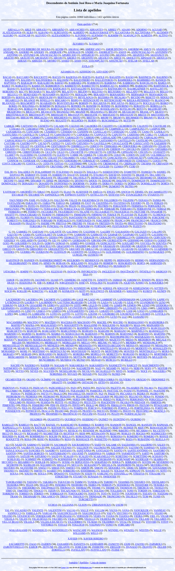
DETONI (8, 180)
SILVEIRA (156, 465)
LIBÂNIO (93, 308)
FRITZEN (104, 223)
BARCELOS (146, 83)
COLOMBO (68, 157)
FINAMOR (156, 211)
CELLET (24, 146)
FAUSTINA (102, 203)
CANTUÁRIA (10, 134)
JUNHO (140, 282)
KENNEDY (80, 288)
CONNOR (12, 160)
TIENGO (159, 487)
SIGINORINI (124, 465)
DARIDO (57, 175)
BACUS (56, 77)
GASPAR (113, 234)
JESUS (159, 280)
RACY (37, 425)
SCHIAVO (157, 456)
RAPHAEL (163, 425)
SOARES (52, 470)
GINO (64, 240)
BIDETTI (150, 97)
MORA (165, 351)
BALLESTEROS (104, 80)
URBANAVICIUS (101, 505)
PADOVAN (9, 388)
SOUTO (28, 473)
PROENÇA (160, 411)
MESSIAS (144, 345)
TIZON (52, 490)
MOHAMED (8, 351)
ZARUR (33, 547)
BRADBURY (155, 109)
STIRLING (103, 473)
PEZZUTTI (90, 402)
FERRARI (109, 209)
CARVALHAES (130, 137)
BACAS (7, 77)
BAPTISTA (10, 83)
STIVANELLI (121, 473)
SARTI (145, 453)
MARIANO (120, 331)
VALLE (84, 510)
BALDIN (26, 80)
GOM (48, 243)
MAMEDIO (65, 328)
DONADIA (28, 183)
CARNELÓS (72, 137)
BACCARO (22, 77)
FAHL (32, 200)
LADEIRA (66, 299)
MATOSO (23, 339)
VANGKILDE (141, 510)
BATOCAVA (59, 88)
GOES (6, 243)
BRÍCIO (25, 117)
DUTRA (129, 186)
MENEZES (53, 345)
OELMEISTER (13, 379)
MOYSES (127, 357)
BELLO (164, 91)
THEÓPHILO (48, 487)
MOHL (23, 351)
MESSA (130, 345)
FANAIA (143, 200)
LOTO (53, 314)
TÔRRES (39, 493)
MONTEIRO (112, 351)
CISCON (143, 152)
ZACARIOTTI (16, 544)
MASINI (51, 336)
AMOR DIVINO (114, 49)
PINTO (76, 405)
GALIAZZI (141, 231)
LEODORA (162, 305)
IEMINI (24, 271)
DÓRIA (132, 183)
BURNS (92, 120)
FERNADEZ (154, 206)
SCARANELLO (101, 456)
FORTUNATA (83, 220)
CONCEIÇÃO (134, 157)
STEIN (88, 473)
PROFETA (35, 414)
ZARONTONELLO (13, 547)
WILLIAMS (79, 533)
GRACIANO (63, 246)
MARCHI (32, 331)
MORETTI (112, 354)
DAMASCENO (111, 172)
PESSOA (31, 402)
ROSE (40, 439)
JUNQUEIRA (156, 282)
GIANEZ (42, 240)
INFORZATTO (89, 271)
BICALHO (120, 97)
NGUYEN (48, 371)
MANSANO (117, 328)
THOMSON (126, 487)
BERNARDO (156, 94)
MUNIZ (81, 360)
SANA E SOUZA (15, 450)
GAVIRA (39, 237)
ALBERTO (78, 32)
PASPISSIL (143, 390)
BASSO (11, 88)
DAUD (71, 175)
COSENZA (142, 160)
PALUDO (163, 388)
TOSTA (92, 493)
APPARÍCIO (87, 55)
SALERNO (146, 444)
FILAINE (85, 211)
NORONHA (56, 374)
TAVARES (139, 482)
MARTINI (143, 334)
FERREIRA (14, 211)
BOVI (139, 109)
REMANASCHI (158, 427)
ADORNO (141, 29)
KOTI (82, 291)
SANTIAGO (102, 450)
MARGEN (87, 331)
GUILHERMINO (135, 252)
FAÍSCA (44, 200)
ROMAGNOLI (83, 436)
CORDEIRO (71, 160)
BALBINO (162, 77)
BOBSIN (83, 103)
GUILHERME (113, 252)
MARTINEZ (126, 334)
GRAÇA (29, 246)
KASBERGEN (46, 288)
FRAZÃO (31, 223)
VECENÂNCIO (141, 513)
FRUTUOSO (155, 223)
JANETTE (86, 280)
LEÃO (162, 302)
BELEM (82, 91)
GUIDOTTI (77, 252)
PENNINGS (27, 399)
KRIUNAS (132, 291)
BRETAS (11, 117)
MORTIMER (161, 354)
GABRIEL (21, 231)
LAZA (104, 302)
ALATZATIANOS (12, 32)
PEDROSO (49, 396)
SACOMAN (60, 444)
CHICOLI (131, 149)
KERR (94, 288)
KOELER (22, 291)
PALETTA (116, 388)
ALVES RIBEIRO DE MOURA (33, 49)
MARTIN (110, 334)
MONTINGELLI (148, 351)
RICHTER (68, 433)
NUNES (116, 374)
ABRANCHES (77, 29)
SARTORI (159, 453)
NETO (7, 371)
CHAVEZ (100, 149)
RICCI (5, 433)
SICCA (75, 465)
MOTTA (77, 357)
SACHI (45, 444)
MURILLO (126, 360)
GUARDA (143, 249)
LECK (21, 305)
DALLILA (92, 172)
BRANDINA (97, 112)
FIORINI (46, 214)
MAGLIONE (90, 325)
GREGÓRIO (36, 249)
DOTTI (41, 186)
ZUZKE (115, 550)
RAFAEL (51, 425)
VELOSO (7, 516)
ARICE (117, 58)
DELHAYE (46, 177)
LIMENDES (162, 308)
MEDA (129, 339)
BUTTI (127, 120)
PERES (76, 399)
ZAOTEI (139, 544)
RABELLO (8, 425)
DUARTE (96, 186)
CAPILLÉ (44, 134)
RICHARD (33, 433)
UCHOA (52, 505)
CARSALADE (108, 137)
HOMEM (108, 263)
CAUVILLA (100, 143)
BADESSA (71, 77)
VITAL (123, 522)
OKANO (31, 379)
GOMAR (60, 243)
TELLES (44, 485)
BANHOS (161, 80)
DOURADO (56, 186)
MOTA (45, 357)
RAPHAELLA (10, 427)
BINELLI (45, 100)
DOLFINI (121, 180)
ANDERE (24, 52)
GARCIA (62, 234)
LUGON (77, 317)
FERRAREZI (92, 209)
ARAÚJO (9, 58)
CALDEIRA (90, 126)
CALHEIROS (125, 126)
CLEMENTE (45, 155)
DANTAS (15, 175)
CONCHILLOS (155, 157)
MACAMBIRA (14, 322)
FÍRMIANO (80, 214)
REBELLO (72, 427)
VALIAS (71, 510)
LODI (129, 311)
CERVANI (147, 146)
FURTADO (100, 226)
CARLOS (163, 134)
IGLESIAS (56, 271)
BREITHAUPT (37, 114)
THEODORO (29, 487)
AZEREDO (85, 71)
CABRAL (9, 126)
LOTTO (79, 314)
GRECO (7, 249)
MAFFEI (16, 325)
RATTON (56, 427)
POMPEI (78, 408)
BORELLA (156, 106)
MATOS (8, 339)
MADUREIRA (156, 322)
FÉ (147, 203)
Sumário (73, 562)
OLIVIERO (125, 379)
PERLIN (120, 399)
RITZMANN (98, 433)
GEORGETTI (71, 237)
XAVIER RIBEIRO (93, 538)
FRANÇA (120, 220)
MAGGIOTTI (71, 325)
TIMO (9, 490)
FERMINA (137, 206)
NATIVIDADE (31, 368)
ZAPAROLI (155, 544)
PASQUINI (159, 390)
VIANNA (124, 516)
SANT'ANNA (84, 450)
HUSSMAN (120, 266)
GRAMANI (109, 246)
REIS (141, 427)
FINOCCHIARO (28, 214)
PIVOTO (12, 408)
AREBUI (71, 58)
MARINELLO (156, 331)
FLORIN (25, 217)
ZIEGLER (115, 547)
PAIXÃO (101, 388)
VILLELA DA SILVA (51, 522)
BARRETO (71, 86)
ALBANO (43, 32)
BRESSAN (73, 114)
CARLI (149, 134)
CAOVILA (28, 134)
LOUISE (92, 314)
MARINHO (10, 334)
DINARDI (36, 180)
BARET (6, 86)
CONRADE (29, 160)
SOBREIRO (69, 470)
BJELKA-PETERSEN (138, 100)
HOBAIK (61, 263)
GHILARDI (26, 240)
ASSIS (77, 60)
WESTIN (144, 530)
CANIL (133, 131)
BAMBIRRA (143, 80)
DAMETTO (130, 172)
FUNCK (68, 226)
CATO (68, 143)
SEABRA (158, 459)
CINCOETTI (95, 152)
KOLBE (53, 291)
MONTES (129, 351)
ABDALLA (14, 29)
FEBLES (158, 203)
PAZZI (111, 393)
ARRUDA (36, 60)
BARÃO (59, 83)
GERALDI (88, 237)
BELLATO (132, 91)
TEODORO (77, 485)
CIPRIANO (127, 152)
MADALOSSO (136, 322)
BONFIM (91, 106)
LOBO (117, 311)
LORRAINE (38, 314)
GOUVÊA (161, 243)
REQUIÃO (57, 430)
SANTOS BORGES (33, 453)
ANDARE (8, 52)
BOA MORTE (27, 103)
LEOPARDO (8, 308)
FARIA (46, 203)
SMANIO (9, 470)
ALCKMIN (162, 32)
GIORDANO (79, 240)
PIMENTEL (9, 405)
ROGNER (7, 436)
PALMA (148, 388)
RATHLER (40, 427)
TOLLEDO (116, 490)
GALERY (105, 231)
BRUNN (148, 117)
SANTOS (11, 453)
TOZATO (147, 493)
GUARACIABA (108, 249)
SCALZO (83, 456)
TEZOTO (12, 487)
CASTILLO (159, 140)
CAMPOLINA (136, 129)
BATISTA (41, 88)
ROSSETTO (100, 439)
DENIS (113, 177)
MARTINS (159, 334)
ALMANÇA (129, 35)
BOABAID (46, 103)
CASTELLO (124, 140)
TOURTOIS (131, 493)
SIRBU (130, 468)
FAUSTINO (120, 203)
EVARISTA (154, 194)
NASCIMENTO (150, 365)
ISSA (85, 274)
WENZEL (129, 530)
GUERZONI (42, 252)
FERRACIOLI (51, 209)
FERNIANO (32, 209)
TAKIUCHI (64, 482)
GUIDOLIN (60, 252)
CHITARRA (161, 149)
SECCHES (7, 462)
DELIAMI (62, 177)
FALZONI (128, 200)
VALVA (113, 510)
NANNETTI (115, 365)
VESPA (97, 516)
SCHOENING (84, 459)
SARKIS (110, 453)
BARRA (36, 86)
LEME (105, 305)
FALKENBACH (90, 200)
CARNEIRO (51, 137)
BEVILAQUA (85, 97)
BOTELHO (126, 109)
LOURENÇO (127, 314)
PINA (24, 405)
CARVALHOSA (13, 140)
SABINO (32, 444)
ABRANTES (96, 29)
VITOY (165, 522)
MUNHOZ (66, 360)
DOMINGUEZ (9, 183)
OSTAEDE (87, 382)
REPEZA (42, 430)
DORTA (165, 183)
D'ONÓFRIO (61, 183)
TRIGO (64, 496)
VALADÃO (20, 510)
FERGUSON (120, 206)
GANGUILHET (43, 234)
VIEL (153, 516)
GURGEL (78, 255)
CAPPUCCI (100, 134)
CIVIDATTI (159, 152)
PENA (147, 396)
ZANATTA (79, 544)
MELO (116, 342)
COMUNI (97, 157)
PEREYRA (92, 399)
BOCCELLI (149, 103)
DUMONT (114, 186)
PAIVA (86, 388)
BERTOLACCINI (25, 97)
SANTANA (66, 450)
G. (10, 231)
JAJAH (54, 280)
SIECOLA (106, 465)
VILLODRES (75, 522)
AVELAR (132, 60)
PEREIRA (60, 399)
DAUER (84, 175)
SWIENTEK (109, 476)
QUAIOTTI (53, 419)
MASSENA (67, 336)
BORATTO (139, 106)
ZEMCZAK (81, 547)
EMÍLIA (97, 192)
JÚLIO (127, 282)
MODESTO (141, 348)
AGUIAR (157, 29)
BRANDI (80, 112)
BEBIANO (8, 91)
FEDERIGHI (16, 206)
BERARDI (99, 94)
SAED (97, 444)
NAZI (98, 368)
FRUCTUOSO (135, 223)
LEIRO (51, 305)
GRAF (94, 246)
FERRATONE (144, 209)
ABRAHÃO (58, 29)
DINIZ (49, 180)
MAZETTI (115, 339)
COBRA (87, 155)
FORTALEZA (64, 220)
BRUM (117, 117)
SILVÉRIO (9, 468)
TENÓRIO (60, 485)
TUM (145, 496)
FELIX (60, 206)
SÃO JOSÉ (77, 453)
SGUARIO (46, 465)
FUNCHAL (53, 226)
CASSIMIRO (64, 140)
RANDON (115, 425)
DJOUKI (106, 180)
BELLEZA (149, 91)
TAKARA (47, 482)
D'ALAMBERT (43, 172)
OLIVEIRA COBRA (103, 379)
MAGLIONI (108, 325)
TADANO (32, 482)
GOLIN (36, 243)
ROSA (27, 439)
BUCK (161, 117)
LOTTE (66, 314)
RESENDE (88, 430)
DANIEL (161, 172)
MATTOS (82, 339)
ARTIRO (52, 60)
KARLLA (28, 288)
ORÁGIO (141, 379)
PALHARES (132, 388)
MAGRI (124, 325)
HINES (47, 263)
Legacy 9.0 (65, 567)
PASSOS (15, 393)
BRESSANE (91, 114)
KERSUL (108, 288)
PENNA (12, 399)
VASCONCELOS (91, 513)
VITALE (136, 522)
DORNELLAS (148, 183)
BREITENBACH (15, 114)
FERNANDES (11, 209)
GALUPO (157, 231)
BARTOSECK (161, 86)
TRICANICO (48, 496)
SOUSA (14, 473)
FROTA (119, 223)
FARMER (75, 203)
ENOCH (125, 192)
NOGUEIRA (159, 371)
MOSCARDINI (16, 357)
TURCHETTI (86, 499)
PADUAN (38, 388)
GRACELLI (45, 246)
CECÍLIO (10, 146)
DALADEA (24, 172)
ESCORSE (34, 194)
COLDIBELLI (158, 155)
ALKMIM (113, 35)
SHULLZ (61, 465)
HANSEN (29, 260)
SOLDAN (119, 470)
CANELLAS (100, 131)
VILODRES (108, 522)
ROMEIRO (133, 436)
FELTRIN (103, 206)
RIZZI (113, 433)
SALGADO (10, 447)
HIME (35, 263)
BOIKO (164, 103)
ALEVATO (40, 35)
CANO (145, 131)
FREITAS (61, 223)
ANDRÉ (89, 52)
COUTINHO (75, 163)
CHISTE (145, 149)
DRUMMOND (77, 186)
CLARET (10, 155)
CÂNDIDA (50, 131)
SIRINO (143, 468)
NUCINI (102, 374)
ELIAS (67, 192)
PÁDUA (24, 388)
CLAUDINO (26, 155)
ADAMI (125, 29)
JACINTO (24, 280)
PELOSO (119, 396)
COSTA (157, 160)
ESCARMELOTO (158, 192)
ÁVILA (86, 66)
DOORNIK (79, 183)
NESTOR (162, 368)
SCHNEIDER (65, 459)
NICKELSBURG (68, 371)
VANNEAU (160, 510)
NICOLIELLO (103, 371)
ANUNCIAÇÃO (48, 55)
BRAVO (159, 112)
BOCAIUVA (99, 103)
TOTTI (115, 493)
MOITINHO (38, 351)
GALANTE (55, 231)
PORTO (159, 408)
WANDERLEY (60, 530)
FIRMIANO (62, 214)
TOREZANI (158, 490)
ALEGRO (8, 35)
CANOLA (159, 131)
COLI (40, 157)
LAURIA (29, 302)
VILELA (72, 519)
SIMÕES (70, 468)
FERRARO (126, 209)
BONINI (105, 106)
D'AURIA (98, 175)
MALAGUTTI (33, 328)
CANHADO (118, 131)
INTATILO (145, 271)
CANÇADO (32, 131)
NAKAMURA (76, 365)
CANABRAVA (13, 131)
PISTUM (144, 405)
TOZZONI (162, 493)
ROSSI (115, 439)
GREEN (20, 249)
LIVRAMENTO (75, 311)
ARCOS (57, 58)
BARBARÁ (75, 83)
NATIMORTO (10, 368)
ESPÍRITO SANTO (75, 194)
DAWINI (126, 175)
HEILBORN (73, 260)
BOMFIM (44, 106)
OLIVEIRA (79, 379)
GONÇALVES (108, 243)
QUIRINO (136, 419)
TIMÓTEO (23, 490)
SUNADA (93, 476)
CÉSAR (162, 146)
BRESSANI (109, 114)
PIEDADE (140, 402)
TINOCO (38, 490)
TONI (130, 490)
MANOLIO (100, 328)
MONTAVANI (78, 351)
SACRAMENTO (81, 444)
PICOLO (125, 402)
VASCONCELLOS (67, 513)
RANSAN (146, 425)
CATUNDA (83, 143)
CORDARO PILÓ (50, 160)
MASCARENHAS (32, 336)
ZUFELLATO (78, 550)
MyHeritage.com (86, 567)
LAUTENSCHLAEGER (70, 302)
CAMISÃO (82, 129)
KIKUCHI (122, 288)
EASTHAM (9, 192)
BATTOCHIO (115, 88)
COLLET (52, 157)
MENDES (131, 342)
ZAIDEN (46, 544)
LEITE (77, 305)
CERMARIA (111, 146)
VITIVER (151, 522)
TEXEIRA (158, 485)
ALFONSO (81, 35)
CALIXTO (142, 126)
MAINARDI (153, 325)
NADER (44, 365)
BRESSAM (57, 114)
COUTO (92, 163)
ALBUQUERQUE (98, 32)
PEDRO (154, 393)
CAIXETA (43, 126)
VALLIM (99, 510)
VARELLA (31, 513)
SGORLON (29, 465)
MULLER (157, 357)
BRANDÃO (63, 112)
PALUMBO (11, 390)
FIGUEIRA (47, 211)
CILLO (60, 152)
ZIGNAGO (131, 547)
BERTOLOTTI (65, 97)
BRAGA (30, 112)
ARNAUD (145, 58)
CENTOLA (40, 146)
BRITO (76, 117)
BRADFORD (14, 112)
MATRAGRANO (42, 339)
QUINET (103, 419)
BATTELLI (97, 88)
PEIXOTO (65, 396)
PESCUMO (15, 402)
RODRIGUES (158, 433)
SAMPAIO (149, 447)
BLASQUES (9, 103)
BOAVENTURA (65, 103)
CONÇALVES (115, 157)
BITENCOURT (91, 100)
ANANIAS (162, 49)
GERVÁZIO (159, 237)
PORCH (92, 408)
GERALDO (105, 237)
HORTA (141, 263)
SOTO (163, 470)
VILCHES (57, 519)
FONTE (92, 217)
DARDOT (30, 175)
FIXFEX (111, 214)
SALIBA (25, 447)
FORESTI (12, 220)
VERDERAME (43, 516)
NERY (147, 368)
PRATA (74, 411)
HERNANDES (157, 260)
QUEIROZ (70, 419)
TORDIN (142, 490)
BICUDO (135, 97)
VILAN (23, 519)
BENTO (64, 94)
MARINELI (137, 331)
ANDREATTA (106, 52)
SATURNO (41, 456)
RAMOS (99, 425)
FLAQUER (127, 214)
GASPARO (128, 234)
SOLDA (105, 470)
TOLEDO (99, 490)
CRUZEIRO (87, 166)
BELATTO (67, 91)
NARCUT (132, 365)
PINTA (63, 405)
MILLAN (50, 348)
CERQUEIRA (129, 146)
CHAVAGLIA (66, 149)
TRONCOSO (114, 496)
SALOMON (117, 447)
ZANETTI (113, 544)
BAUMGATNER (136, 88)
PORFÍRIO (107, 408)
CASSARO (33, 140)
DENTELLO (128, 177)
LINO (28, 311)
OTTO (101, 382)
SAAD (18, 444)
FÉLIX (72, 206)
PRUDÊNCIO (70, 414)
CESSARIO (9, 149)
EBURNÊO (26, 192)
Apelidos (84, 562)
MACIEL (102, 322)
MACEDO (33, 322)
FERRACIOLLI (72, 209)
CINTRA (111, 152)
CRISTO (40, 166)
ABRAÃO (41, 29)
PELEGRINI (82, 396)
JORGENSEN (66, 282)
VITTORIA (47, 524)
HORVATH (156, 263)
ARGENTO (87, 58)
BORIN (42, 109)
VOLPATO (95, 524)
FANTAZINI (14, 203)
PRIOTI (127, 411)
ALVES (7, 49)
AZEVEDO (102, 71)
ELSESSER (82, 192)
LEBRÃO (8, 305)
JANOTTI (102, 280)
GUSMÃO (93, 255)
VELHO (158, 513)
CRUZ (72, 166)
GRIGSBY (74, 249)
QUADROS (36, 419)
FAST (88, 203)
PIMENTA (156, 402)
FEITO (31, 206)
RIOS (82, 433)
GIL (54, 240)
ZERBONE (98, 547)
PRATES (87, 411)
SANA (163, 447)
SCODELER (142, 459)
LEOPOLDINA (28, 308)
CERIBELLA (78, 146)
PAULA (57, 393)
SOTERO (150, 470)
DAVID (113, 175)
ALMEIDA (146, 35)
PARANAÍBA (77, 390)
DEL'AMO (155, 175)
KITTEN (159, 288)
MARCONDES (69, 331)
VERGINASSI (64, 516)
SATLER (25, 456)
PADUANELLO (57, 388)
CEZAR (35, 149)
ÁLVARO (94, 43)
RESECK (73, 430)
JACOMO (40, 280)
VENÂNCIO (24, 516)
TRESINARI (29, 496)
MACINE (118, 322)
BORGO (28, 109)
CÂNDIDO (67, 131)
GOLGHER (20, 243)
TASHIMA (123, 482)
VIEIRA (138, 516)
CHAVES (84, 149)
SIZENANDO (159, 468)
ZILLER (161, 547)
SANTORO (159, 450)
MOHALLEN (160, 348)
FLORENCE (159, 214)
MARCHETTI (14, 331)
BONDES (76, 106)
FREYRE (77, 223)
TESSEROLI (123, 485)
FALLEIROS (111, 200)
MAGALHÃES (49, 325)
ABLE (28, 29)
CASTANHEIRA (85, 140)
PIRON (131, 405)
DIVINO (79, 180)
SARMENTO (129, 453)
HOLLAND (77, 263)
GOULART (128, 243)
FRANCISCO (138, 220)
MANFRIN (83, 328)
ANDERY (39, 52)
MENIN (69, 345)
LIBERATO (111, 308)
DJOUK (93, 180)
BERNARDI (137, 94)
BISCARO (60, 100)
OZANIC (114, 382)
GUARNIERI (161, 249)
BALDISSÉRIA (44, 80)
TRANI (14, 496)
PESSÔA (45, 402)
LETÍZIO (58, 308)
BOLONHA (28, 106)
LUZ (124, 317)
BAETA (86, 77)
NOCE (144, 371)
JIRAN (10, 282)
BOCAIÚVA (117, 103)
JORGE (50, 282)
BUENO (44, 120)
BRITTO (91, 117)
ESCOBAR (18, 194)
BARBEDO (93, 83)
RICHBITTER (50, 433)
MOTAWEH (61, 357)
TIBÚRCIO (143, 487)
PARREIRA (96, 390)
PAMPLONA (30, 390)
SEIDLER (40, 462)
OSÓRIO (72, 382)
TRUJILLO (132, 496)
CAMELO (50, 129)
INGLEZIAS (108, 271)
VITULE (62, 524)
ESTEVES (114, 194)
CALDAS (74, 126)
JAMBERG (70, 280)
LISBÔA (56, 311)
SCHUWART (124, 459)
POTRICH (31, 411)
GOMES (74, 243)
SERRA (116, 462)
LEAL (130, 302)
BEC (21, 91)
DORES (118, 183)
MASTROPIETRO (120, 336)
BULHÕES (77, 120)
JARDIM (132, 280)
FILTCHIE (140, 211)
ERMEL (139, 192)
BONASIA (60, 106)
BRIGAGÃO (41, 117)
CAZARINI (160, 143)
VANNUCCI (14, 513)
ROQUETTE (12, 439)
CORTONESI (124, 160)
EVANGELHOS (134, 194)
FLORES (11, 217)
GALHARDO (122, 231)
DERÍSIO (162, 177)
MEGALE (161, 339)
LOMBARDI (156, 311)
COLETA (12, 157)
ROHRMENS (37, 436)
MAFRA (29, 325)
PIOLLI (90, 405)
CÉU (23, 149)
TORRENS (8, 493)
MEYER (8, 348)
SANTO (118, 450)
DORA (105, 183)
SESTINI (147, 462)
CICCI (48, 152)
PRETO (101, 411)
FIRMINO (97, 214)
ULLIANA (67, 505)
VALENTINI (55, 510)
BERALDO (81, 94)
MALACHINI (13, 328)
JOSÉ (82, 282)
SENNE (66, 462)
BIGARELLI (12, 100)
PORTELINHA (142, 408)
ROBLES (126, 433)
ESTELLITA (97, 194)
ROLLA (66, 436)
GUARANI (127, 249)
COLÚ (83, 157)
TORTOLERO (75, 493)
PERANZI (44, 399)
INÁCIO (71, 271)
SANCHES (34, 450)
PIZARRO (37, 408)
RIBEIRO (123, 430)
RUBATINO (144, 439)
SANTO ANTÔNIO (137, 450)
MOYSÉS (142, 357)
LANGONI (146, 299)
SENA (53, 462)
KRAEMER (115, 291)
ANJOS (122, 52)
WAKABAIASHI (18, 530)
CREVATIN (162, 163)
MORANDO (45, 354)
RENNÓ (26, 430)
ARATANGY (157, 55)
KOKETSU (38, 291)
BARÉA (162, 83)
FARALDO (32, 203)
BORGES (13, 109)
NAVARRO (50, 368)
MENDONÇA (150, 342)
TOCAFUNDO (68, 490)
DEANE (140, 175)
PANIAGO (48, 390)
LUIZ (89, 317)
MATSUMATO (64, 339)
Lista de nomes (98, 562)
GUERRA (25, 252)
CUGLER (104, 166)
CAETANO (27, 126)
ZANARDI (63, 544)
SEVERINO (162, 462)
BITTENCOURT (113, 100)
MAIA (137, 325)
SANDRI (50, 450)
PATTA (45, 393)
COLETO (27, 157)
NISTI (119, 371)
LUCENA (32, 317)
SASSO (11, 456)
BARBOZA (129, 83)
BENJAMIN (49, 94)
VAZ (109, 513)
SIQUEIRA (114, 468)
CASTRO (25, 143)
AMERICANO (93, 49)
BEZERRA (103, 97)
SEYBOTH (12, 465)
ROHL (21, 436)
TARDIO (108, 482)
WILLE (158, 530)
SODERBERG (88, 470)
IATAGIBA (9, 271)
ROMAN (101, 436)
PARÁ (62, 390)
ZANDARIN (96, 544)
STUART (78, 476)
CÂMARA (14, 129)
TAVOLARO (158, 482)
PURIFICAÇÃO (133, 414)
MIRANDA (66, 348)
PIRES (102, 405)
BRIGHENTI (61, 117)
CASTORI (9, 143)
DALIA (78, 172)
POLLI (65, 408)
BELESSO (97, 91)
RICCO (18, 433)
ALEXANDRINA (60, 35)
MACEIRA (67, 322)
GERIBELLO (124, 237)
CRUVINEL (56, 166)
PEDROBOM (13, 396)
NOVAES (72, 374)
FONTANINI (76, 217)
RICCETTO (159, 430)
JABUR (10, 280)
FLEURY (143, 214)
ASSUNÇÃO (116, 60)
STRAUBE (155, 473)
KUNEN (161, 291)
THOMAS (65, 487)
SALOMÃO (99, 447)
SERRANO (131, 462)
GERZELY (9, 240)
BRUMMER (132, 117)
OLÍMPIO (46, 379)
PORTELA (123, 408)
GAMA (27, 234)
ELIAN (55, 192)
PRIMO (114, 411)
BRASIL (144, 112)
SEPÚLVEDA (82, 462)
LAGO (92, 299)
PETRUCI (73, 402)
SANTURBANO (58, 453)
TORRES (24, 493)
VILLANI (144, 519)
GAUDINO (158, 234)
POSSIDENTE (13, 411)
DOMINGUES (158, 180)
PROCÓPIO (142, 411)
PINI (52, 405)
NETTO (19, 371)
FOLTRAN (40, 217)
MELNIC (102, 342)
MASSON (83, 336)
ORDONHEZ (158, 379)
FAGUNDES (16, 200)
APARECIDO (69, 55)
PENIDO (159, 396)
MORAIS (26, 354)
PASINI (128, 390)
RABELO (24, 425)
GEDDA (53, 237)
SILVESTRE (26, 468)
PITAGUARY (161, 405)
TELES (29, 485)
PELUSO (133, 396)
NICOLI (86, 371)
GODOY (162, 240)
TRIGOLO (78, 496)
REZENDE (105, 430)
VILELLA (89, 519)
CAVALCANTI (141, 143)
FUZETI (137, 226)
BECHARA (35, 91)
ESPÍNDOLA (52, 194)
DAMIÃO (146, 172)
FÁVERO (136, 203)
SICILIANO (90, 465)
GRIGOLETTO (56, 249)
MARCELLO (158, 328)
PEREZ (107, 399)
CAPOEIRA (83, 134)
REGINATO (89, 427)
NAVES (66, 368)
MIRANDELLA (86, 348)
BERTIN (6, 97)
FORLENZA (29, 220)
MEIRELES (51, 342)
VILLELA (29, 522)
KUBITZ (147, 291)
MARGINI (103, 331)
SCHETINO (121, 456)
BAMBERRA (125, 80)
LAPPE (161, 299)
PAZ (101, 393)
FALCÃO (59, 200)
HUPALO (103, 266)
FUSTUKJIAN (120, 226)
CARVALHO (151, 137)
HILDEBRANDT (18, 263)
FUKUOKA (36, 226)
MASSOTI (99, 336)
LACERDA (32, 299)
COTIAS (59, 163)
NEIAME (111, 368)
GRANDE (125, 246)
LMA (91, 311)
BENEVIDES (30, 94)
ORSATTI (57, 382)
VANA (125, 510)
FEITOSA (45, 206)
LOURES (145, 314)
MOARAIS (125, 348)
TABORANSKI (14, 482)
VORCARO (124, 524)
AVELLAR (148, 60)
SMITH (38, 470)
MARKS (55, 334)
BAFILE (100, 77)
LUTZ (113, 317)
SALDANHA (129, 444)
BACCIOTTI (40, 77)
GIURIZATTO (114, 240)
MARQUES (91, 334)
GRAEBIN (80, 246)
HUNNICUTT (86, 266)
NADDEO (30, 365)
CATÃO (42, 143)
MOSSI (33, 357)
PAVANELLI (74, 393)
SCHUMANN (104, 459)
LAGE (80, 299)
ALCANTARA (122, 32)
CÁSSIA (48, 140)
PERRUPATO (137, 399)
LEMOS (131, 305)
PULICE (101, 414)
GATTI (143, 234)
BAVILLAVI (156, 88)
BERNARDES (117, 94)
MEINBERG (33, 342)
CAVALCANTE (120, 143)
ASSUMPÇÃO (96, 60)
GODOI (148, 240)
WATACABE (80, 530)
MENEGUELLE (11, 345)
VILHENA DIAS (125, 519)
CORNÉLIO (89, 160)
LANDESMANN (126, 299)
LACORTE (50, 299)
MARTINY (12, 336)
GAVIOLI (24, 237)
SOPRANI (134, 470)
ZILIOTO (147, 547)
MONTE (95, 351)
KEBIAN (64, 288)
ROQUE (163, 436)
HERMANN (123, 260)
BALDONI (63, 80)
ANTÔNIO (12, 55)
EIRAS (41, 192)
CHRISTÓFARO (31, 152)
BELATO (51, 91)
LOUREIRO (108, 314)
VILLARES (160, 519)
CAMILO (66, 129)
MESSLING (161, 345)
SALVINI (134, 447)
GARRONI (80, 234)
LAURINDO (46, 302)
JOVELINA (96, 282)
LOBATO (104, 311)
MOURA (91, 357)
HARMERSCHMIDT (50, 260)
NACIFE (15, 365)
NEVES (34, 371)
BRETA (142, 114)
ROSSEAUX (82, 439)
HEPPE (108, 260)
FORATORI (141, 217)
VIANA (110, 516)
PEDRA (141, 393)
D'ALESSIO (62, 172)
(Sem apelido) (84, 24)
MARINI (26, 334)
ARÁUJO (25, 58)
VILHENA (105, 519)
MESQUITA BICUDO (109, 345)
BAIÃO (130, 77)
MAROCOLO (72, 334)
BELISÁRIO (114, 91)
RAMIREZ (84, 425)
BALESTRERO (82, 80)
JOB (39, 282)
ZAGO (32, 544)
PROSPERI (52, 414)
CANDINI (82, 131)
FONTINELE (122, 217)
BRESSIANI (126, 114)
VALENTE (37, 510)
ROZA (129, 439)
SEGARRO (24, 462)
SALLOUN (83, 447)
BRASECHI (128, 112)
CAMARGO (32, 129)
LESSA (44, 308)
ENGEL (111, 192)
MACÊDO (50, 322)
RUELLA (160, 439)
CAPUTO (117, 134)
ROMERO (149, 436)
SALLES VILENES (61, 447)
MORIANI (128, 354)
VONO (109, 524)
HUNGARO (67, 266)
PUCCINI (87, 414)
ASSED (65, 60)
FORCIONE (158, 217)
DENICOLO (97, 177)
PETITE (59, 402)
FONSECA (57, 217)
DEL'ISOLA (79, 177)
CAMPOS (154, 129)
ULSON (82, 505)
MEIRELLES (69, 342)
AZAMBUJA (67, 71)
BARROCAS (107, 86)
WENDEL (113, 530)
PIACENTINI (108, 402)
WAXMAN (97, 530)
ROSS (68, 439)
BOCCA (133, 103)
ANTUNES (29, 55)
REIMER (128, 427)
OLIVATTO (62, 379)
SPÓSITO (59, 473)
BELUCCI (12, 94)
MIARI (21, 348)
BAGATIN (115, 77)
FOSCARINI (103, 220)
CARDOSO (133, 134)
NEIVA (125, 368)
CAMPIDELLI (117, 129)
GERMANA (142, 237)
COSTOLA (32, 163)
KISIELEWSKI (141, 288)
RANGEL (131, 425)
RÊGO (104, 427)
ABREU (112, 29)
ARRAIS (22, 60)
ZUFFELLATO (98, 550)
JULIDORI (112, 282)
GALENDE (89, 231)
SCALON (68, 456)
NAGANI (59, 365)
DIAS (21, 180)
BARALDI (26, 83)
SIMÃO (42, 468)
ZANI (127, 544)
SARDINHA (94, 453)
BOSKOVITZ (88, 109)
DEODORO (146, 177)
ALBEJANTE (60, 32)
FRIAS (90, 223)
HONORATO (125, 263)
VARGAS (47, 513)
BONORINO (122, 106)
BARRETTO (88, 86)
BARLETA (21, 86)
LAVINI (92, 302)
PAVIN (90, 393)
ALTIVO (163, 35)
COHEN (130, 155)
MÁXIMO (98, 339)
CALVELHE (159, 126)
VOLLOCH (78, 524)
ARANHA (120, 55)
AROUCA (161, 58)
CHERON (115, 149)
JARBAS (117, 280)
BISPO (74, 100)
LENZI (145, 305)
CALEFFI (107, 126)
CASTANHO (106, 140)
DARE (44, 175)
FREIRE (45, 223)
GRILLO (90, 249)
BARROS (124, 86)
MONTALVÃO (58, 351)
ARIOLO (131, 58)
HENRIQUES (92, 260)
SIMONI (98, 468)
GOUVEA (145, 243)
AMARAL (73, 49)
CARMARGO (17, 137)
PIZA (24, 408)
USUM (119, 505)
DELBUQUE (27, 177)
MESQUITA (85, 345)
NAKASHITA (96, 365)
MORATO (62, 354)
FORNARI (46, 220)
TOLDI (85, 490)
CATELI (55, 143)
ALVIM (59, 49)
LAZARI (117, 302)
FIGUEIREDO (66, 211)
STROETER (61, 476)
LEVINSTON (75, 308)
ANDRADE (55, 52)
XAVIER (72, 538)
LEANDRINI (147, 302)
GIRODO (96, 240)
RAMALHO (67, 425)
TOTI (104, 493)
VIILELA (9, 519)
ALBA (29, 32)
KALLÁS (12, 288)
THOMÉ (110, 487)
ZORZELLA (58, 550)
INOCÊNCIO (127, 271)
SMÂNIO (24, 470)
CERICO (94, 146)
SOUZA (42, 473)
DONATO (44, 183)
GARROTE (97, 234)
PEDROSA (31, 396)
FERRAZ (161, 209)
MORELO (96, 354)
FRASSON (15, 223)
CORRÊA (105, 160)
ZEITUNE (48, 547)
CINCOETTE (76, 152)
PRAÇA (46, 411)
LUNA (100, 317)
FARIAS (60, 203)
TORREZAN (56, 493)
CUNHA (118, 166)
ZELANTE (64, 547)
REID (115, 427)
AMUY (147, 49)
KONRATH (68, 291)
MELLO (85, 342)
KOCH (8, 291)
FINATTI (9, 214)
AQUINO (104, 55)
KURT (85, 294)
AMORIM (133, 49)
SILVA (139, 465)
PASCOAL (113, 390)
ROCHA (140, 433)
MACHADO (84, 322)
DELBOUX (9, 177)
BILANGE (29, 100)
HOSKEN (50, 266)
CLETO (61, 155)
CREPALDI (129, 163)
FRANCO (155, 220)
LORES (23, 314)
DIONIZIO (64, 180)
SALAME (111, 444)
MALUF (50, 328)
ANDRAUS (74, 52)
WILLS (94, 533)
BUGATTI (60, 120)
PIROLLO (116, 405)
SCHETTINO (140, 456)
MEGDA (17, 342)
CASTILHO (142, 140)
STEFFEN (74, 473)
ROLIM (53, 436)
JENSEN (146, 280)
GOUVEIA (13, 246)
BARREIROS (52, 86)
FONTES (105, 217)
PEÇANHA (126, 393)
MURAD (96, 360)
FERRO (32, 211)
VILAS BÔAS (39, 519)
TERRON (106, 485)
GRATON (141, 246)
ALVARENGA (85, 38)
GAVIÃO (9, 237)
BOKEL (13, 106)
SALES (161, 444)
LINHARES (14, 311)
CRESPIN (146, 163)
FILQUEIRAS (121, 211)
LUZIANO (138, 317)
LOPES (9, 314)
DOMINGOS (138, 180)
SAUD (55, 456)
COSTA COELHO (11, 163)
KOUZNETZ (97, 291)
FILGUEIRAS (102, 211)
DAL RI (8, 172)
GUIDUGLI (94, 252)
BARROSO (141, 86)
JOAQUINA (25, 282)
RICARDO (142, 430)
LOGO (140, 311)
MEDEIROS (144, 339)
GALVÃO (12, 234)
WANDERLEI (39, 530)
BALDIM (10, 80)
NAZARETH (83, 368)
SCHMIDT (31, 459)
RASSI (26, 427)
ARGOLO (103, 58)
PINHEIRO (38, 405)
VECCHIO (122, 513)
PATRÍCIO (30, 393)
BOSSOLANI (107, 109)
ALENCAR (24, 35)
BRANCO (46, 112)
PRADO (59, 411)
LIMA (144, 308)
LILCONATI (129, 308)
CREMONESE (111, 163)
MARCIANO (49, 331)
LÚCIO (64, 317)
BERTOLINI (46, 97)
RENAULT (11, 430)
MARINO (41, 334)
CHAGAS (49, 149)
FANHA (157, 200)
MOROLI (144, 354)
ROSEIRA (54, 439)
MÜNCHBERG (47, 360)
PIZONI (52, 408)
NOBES (131, 371)
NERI (137, 368)
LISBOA (40, 311)
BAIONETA (145, 77)
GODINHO (133, 240)
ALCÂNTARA (142, 32)
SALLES (40, 447)
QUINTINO (119, 419)
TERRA (92, 485)
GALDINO (72, 231)
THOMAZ (81, 487)
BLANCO (160, 100)
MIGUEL (35, 348)
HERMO (139, 260)
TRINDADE (95, 496)
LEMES (118, 305)
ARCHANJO (41, 58)
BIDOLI (164, 97)
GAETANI (37, 231)
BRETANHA (158, 114)
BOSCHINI (70, 109)
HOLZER (93, 263)
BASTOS (25, 88)
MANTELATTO (137, 328)
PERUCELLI (156, 399)
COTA (46, 163)
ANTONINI (161, 52)
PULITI (115, 414)
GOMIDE (90, 243)
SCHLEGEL (13, 459)
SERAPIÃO (100, 462)
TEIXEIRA (12, 485)
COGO (117, 155)
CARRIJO (89, 137)
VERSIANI (82, 516)
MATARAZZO (142, 336)
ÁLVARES (78, 43)
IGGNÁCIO (39, 271)
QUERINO (88, 419)
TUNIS (157, 496)
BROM (104, 117)
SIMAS (55, 468)
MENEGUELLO (33, 345)
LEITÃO (64, 305)
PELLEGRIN (102, 396)
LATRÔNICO (12, 302)
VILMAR (92, 522)
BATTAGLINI (78, 88)
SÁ (7, 444)
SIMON (85, 468)
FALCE (73, 200)
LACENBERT (13, 299)
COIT (143, 155)
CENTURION (58, 146)
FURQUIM (83, 226)
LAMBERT (107, 299)
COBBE (74, 155)
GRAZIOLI (157, 246)
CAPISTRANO (62, 134)
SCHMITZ (47, 459)
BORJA (55, 109)
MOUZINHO (110, 357)
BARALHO (43, 83)
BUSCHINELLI (110, 120)
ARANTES (138, 55)
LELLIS (92, 305)
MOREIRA (78, 354)
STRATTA (138, 473)
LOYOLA (160, 314)
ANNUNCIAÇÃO (140, 52)
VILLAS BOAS (10, 522)
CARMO (35, 137)
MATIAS (160, 336)
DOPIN (93, 183)
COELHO (102, 155)
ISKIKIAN (161, 271)
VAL (7, 510)
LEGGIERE (36, 305)
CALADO (59, 126)
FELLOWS (87, 206)
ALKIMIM (97, 35)
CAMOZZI (98, 129)
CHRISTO (10, 152)
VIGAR (164, 516)
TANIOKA (93, 482)
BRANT (113, 112)
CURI (132, 166)
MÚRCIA (111, 360)
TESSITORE (142, 485)
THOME (96, 487)
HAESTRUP (12, 260)
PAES (74, 388)
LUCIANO (48, 317)
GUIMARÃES (156, 252)
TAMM (79, 482)
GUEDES (9, 252)
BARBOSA (110, 83)
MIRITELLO (107, 348)
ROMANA (116, 436)
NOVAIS (87, 374)
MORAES (8, 354)
